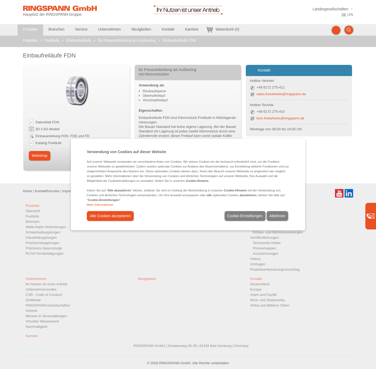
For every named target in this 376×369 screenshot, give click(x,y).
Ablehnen (277, 216)
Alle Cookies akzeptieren (110, 216)
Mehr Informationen (100, 204)
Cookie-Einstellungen (245, 216)
